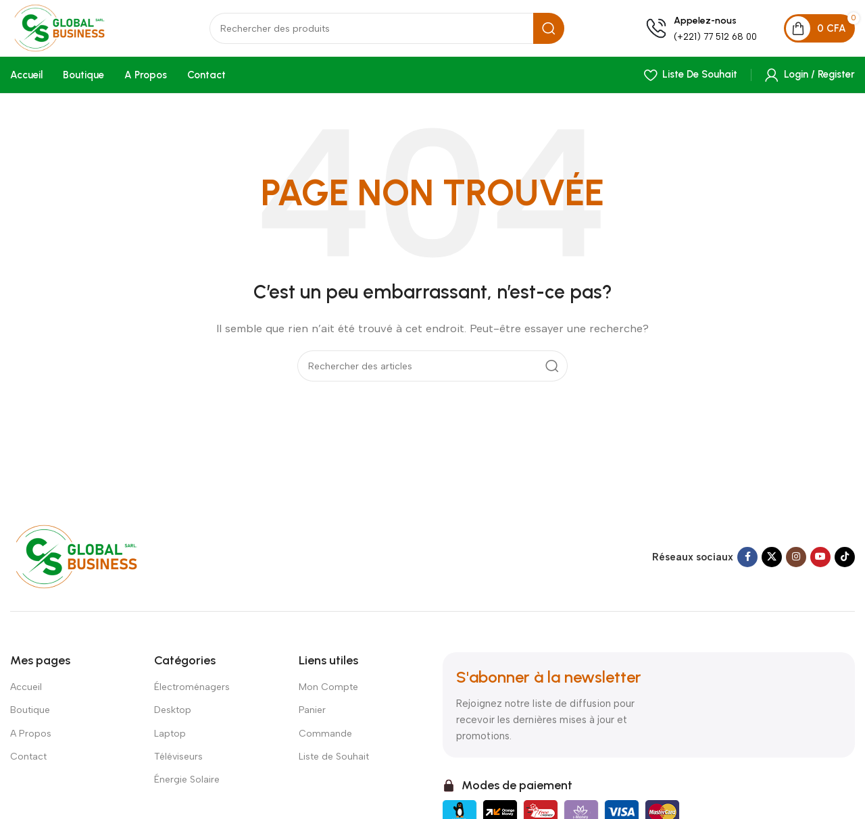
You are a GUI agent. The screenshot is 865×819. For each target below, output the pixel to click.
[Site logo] (77, 31)
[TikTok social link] (845, 562)
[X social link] (772, 562)
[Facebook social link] (747, 562)
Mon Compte (328, 692)
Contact (28, 761)
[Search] (395, 32)
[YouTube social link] (820, 562)
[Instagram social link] (796, 562)
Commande (325, 738)
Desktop (172, 715)
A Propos (30, 738)
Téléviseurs (178, 761)
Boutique (30, 715)
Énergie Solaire (187, 784)
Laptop (170, 738)
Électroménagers (192, 692)
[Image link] (89, 561)
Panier (312, 715)
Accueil (26, 692)
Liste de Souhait (334, 761)
